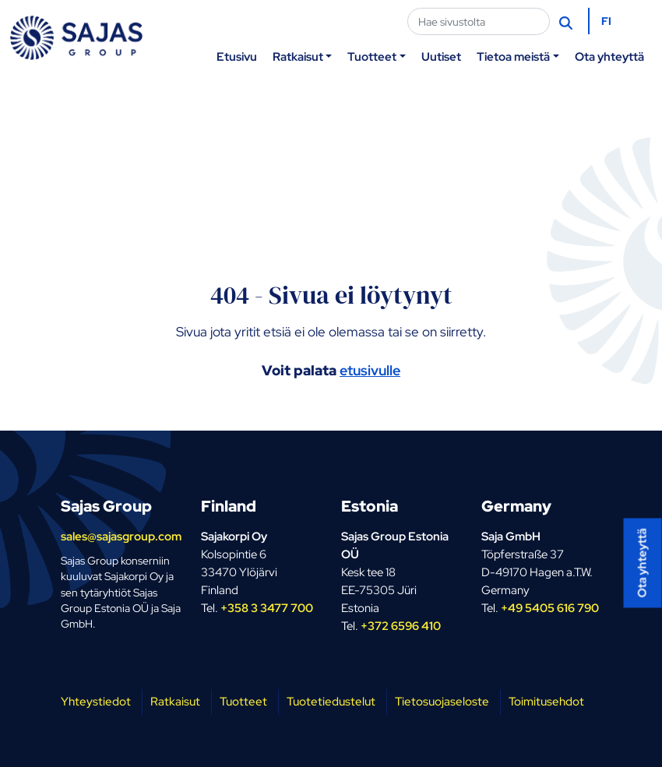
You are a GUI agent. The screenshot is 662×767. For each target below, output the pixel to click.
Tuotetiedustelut (331, 701)
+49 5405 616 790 (550, 608)
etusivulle (370, 370)
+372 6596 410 (401, 625)
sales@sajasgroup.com (121, 536)
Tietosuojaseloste (442, 701)
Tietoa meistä (513, 56)
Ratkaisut (298, 56)
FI (606, 21)
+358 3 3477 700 (266, 608)
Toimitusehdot (546, 701)
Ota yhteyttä (609, 56)
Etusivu (237, 56)
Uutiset (441, 56)
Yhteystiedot (96, 701)
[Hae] (567, 22)
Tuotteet (371, 56)
